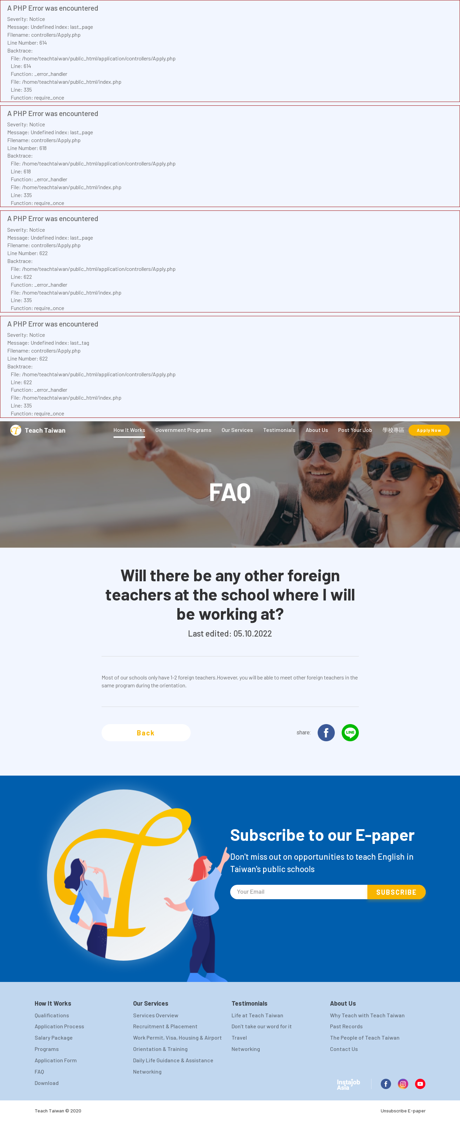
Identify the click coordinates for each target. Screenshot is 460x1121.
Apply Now (429, 430)
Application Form (56, 1060)
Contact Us (344, 1048)
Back (146, 733)
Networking (147, 1071)
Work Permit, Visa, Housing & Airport (177, 1037)
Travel (239, 1037)
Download (47, 1082)
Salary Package (54, 1037)
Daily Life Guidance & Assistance (173, 1060)
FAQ (39, 1071)
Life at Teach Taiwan (257, 1015)
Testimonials (279, 429)
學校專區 (393, 429)
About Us (317, 429)
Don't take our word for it (262, 1026)
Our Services (237, 429)
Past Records (346, 1026)
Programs (47, 1048)
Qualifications (52, 1015)
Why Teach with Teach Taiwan (367, 1015)
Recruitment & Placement (165, 1026)
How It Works (129, 429)
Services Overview (155, 1015)
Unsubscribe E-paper (403, 1110)
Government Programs (183, 429)
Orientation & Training (160, 1048)
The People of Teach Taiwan (365, 1037)
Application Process (59, 1026)
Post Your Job (355, 429)
